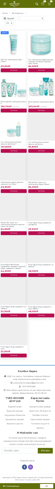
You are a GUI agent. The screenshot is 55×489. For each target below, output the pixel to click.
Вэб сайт (19, 480)
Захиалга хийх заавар (40, 407)
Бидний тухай (14, 407)
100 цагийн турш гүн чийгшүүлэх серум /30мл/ (39, 183)
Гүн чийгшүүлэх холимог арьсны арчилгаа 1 (11, 143)
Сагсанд (13, 70)
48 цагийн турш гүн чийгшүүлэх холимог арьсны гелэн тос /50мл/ (13, 224)
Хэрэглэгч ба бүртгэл (40, 411)
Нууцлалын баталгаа (15, 415)
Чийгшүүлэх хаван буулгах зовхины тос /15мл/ (12, 183)
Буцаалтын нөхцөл (15, 419)
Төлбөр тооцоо (40, 415)
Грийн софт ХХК (33, 480)
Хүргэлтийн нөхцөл (40, 419)
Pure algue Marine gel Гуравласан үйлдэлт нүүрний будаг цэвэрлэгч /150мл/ (13, 266)
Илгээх (45, 450)
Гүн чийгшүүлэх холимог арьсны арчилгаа (38, 143)
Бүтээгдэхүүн (18, 13)
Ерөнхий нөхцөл (15, 411)
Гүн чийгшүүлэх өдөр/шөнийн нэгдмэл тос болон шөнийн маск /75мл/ (41, 61)
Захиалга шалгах (15, 423)
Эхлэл (5, 13)
